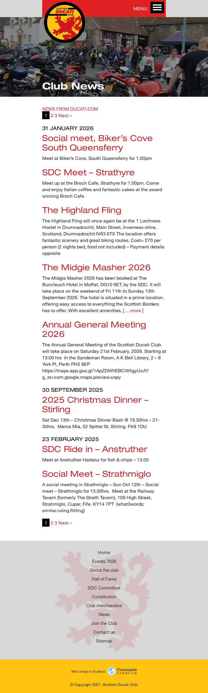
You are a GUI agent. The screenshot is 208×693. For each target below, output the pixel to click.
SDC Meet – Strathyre (88, 172)
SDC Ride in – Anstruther (94, 449)
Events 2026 (104, 561)
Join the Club (104, 623)
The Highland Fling (81, 210)
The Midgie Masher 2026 (96, 267)
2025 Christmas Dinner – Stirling (95, 404)
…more (133, 310)
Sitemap (104, 640)
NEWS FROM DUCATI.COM (70, 109)
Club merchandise (104, 605)
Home (104, 552)
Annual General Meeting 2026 (94, 329)
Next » (65, 115)
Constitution (104, 596)
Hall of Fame (104, 578)
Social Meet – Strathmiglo (96, 473)
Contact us (104, 632)
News (104, 614)
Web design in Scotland (104, 671)
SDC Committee (104, 587)
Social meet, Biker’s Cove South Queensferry (97, 142)
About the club (104, 570)
